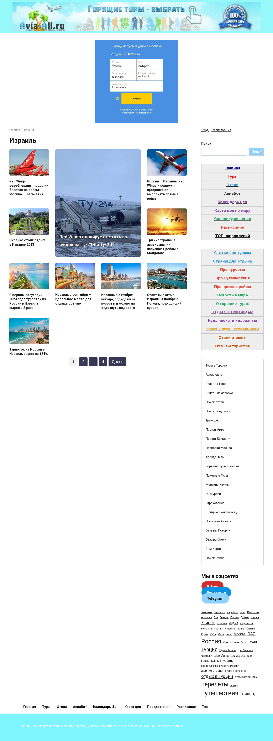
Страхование (215, 503)
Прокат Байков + (218, 439)
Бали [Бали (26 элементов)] (242, 612)
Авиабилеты (214, 375)
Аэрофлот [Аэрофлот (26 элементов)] (232, 612)
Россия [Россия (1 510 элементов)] (211, 641)
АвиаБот (80, 707)
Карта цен (133, 707)
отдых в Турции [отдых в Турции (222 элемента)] (217, 676)
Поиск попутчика (218, 411)
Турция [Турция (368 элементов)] (209, 649)
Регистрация (221, 130)
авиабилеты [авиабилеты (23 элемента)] (238, 656)
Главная (29, 707)
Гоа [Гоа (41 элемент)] (216, 617)
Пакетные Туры (217, 475)
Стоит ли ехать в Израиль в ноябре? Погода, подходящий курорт (164, 301)
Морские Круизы (218, 485)
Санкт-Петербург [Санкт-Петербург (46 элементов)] (235, 642)
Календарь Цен (105, 707)
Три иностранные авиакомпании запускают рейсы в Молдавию (162, 246)
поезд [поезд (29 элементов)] (233, 685)
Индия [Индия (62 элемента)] (233, 623)
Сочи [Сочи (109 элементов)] (252, 642)
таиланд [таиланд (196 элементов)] (248, 693)
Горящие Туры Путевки (222, 466)
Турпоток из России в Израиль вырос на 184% (28, 351)
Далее (117, 361)
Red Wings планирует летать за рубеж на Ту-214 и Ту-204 (90, 236)
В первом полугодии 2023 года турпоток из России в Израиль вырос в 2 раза (27, 301)
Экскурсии (213, 494)
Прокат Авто (215, 429)
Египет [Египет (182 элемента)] (208, 622)
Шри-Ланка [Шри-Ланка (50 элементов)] (222, 655)
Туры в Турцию (216, 365)
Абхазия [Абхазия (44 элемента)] (206, 612)
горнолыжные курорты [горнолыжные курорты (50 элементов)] (217, 660)
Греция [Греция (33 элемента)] (224, 617)
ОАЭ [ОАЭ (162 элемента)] (251, 634)
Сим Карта (213, 549)
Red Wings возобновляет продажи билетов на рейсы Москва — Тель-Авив (28, 187)
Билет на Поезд (217, 384)
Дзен (212, 586)
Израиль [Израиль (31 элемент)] (222, 623)
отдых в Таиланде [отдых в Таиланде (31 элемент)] (236, 670)
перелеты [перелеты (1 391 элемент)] (215, 684)
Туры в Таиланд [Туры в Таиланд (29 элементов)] (228, 650)
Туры (46, 707)
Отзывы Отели (216, 540)
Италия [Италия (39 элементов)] (218, 628)
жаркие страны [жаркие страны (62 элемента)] (212, 671)
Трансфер (213, 420)
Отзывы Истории (218, 530)
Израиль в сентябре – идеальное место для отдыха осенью (73, 299)
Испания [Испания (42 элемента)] (206, 628)
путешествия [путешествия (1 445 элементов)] (219, 693)
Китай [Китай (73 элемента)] (250, 628)
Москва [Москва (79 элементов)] (239, 634)
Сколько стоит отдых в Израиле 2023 (27, 242)
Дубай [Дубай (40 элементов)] (245, 617)
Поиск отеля (215, 402)
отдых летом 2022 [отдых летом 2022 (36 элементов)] (246, 676)
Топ (205, 707)
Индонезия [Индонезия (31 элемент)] (246, 623)
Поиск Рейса (215, 558)
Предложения (158, 707)
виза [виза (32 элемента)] (249, 655)
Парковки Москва (219, 448)
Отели (62, 707)
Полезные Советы (219, 521)
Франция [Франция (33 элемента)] (206, 655)
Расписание (186, 707)
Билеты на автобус (219, 393)
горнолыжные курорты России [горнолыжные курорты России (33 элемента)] (220, 665)
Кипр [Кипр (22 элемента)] (241, 628)
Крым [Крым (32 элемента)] (204, 634)
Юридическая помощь (222, 512)
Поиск (206, 143)
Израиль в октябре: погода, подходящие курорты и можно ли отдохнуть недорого (118, 301)
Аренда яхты (215, 457)
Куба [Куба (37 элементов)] (213, 634)
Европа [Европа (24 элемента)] (255, 617)
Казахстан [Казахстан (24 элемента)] (230, 628)
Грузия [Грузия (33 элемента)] (234, 617)
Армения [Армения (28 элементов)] (219, 612)
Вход (205, 130)
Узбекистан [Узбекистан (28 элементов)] (246, 650)
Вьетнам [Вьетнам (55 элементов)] (253, 612)
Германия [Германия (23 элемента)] (206, 617)
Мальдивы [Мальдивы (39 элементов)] (225, 634)
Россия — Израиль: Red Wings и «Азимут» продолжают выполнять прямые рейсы (165, 189)
